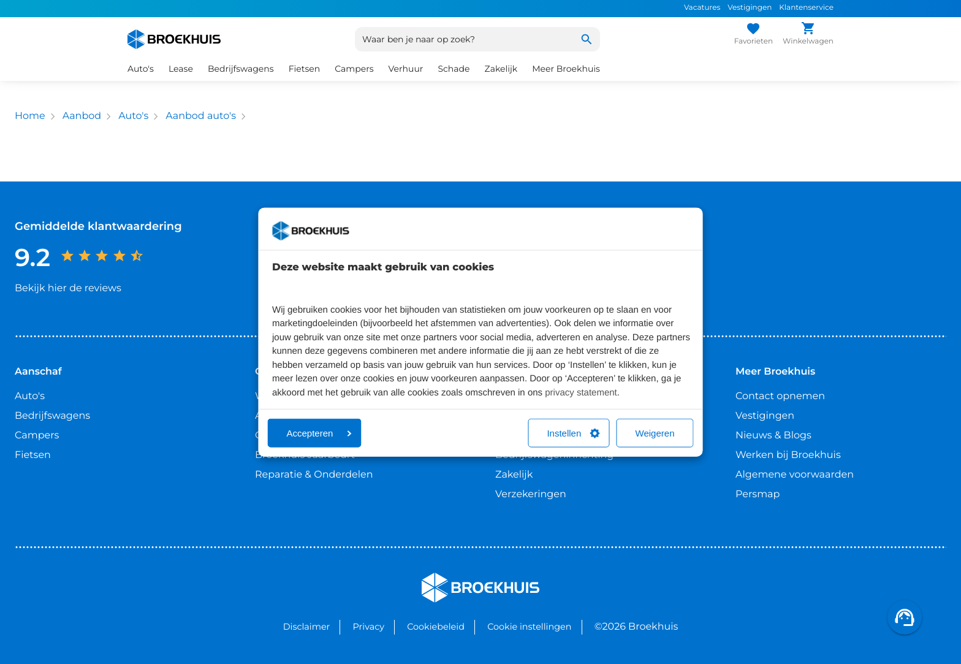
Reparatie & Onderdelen (314, 475)
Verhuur (406, 68)
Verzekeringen (530, 494)
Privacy (368, 626)
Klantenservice (806, 7)
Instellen (573, 433)
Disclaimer (306, 626)
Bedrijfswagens (241, 68)
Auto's (140, 68)
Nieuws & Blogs (773, 435)
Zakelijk (501, 68)
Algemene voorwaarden (794, 475)
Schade (453, 68)
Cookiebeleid (436, 626)
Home (30, 116)
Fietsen (305, 68)
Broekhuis (446, 578)
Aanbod (82, 116)
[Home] (174, 39)
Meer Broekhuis (566, 68)
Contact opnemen (780, 396)
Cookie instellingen (529, 626)
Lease (181, 68)
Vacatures (702, 7)
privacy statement (581, 392)
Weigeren (655, 433)
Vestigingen (749, 7)
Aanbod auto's (200, 116)
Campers (354, 68)
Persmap (757, 494)
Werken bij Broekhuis (788, 455)
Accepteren (319, 433)
